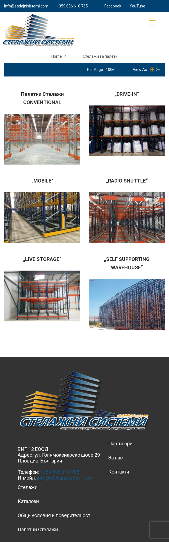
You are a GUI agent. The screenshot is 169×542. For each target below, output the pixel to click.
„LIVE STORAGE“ (42, 259)
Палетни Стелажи (38, 529)
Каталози (28, 501)
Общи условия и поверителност (54, 515)
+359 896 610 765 (72, 6)
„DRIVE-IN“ (127, 94)
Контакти (118, 472)
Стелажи (28, 487)
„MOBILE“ (42, 181)
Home (56, 56)
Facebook (112, 6)
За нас (115, 458)
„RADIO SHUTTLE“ (127, 181)
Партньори (120, 443)
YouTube (137, 6)
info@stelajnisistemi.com (26, 6)
